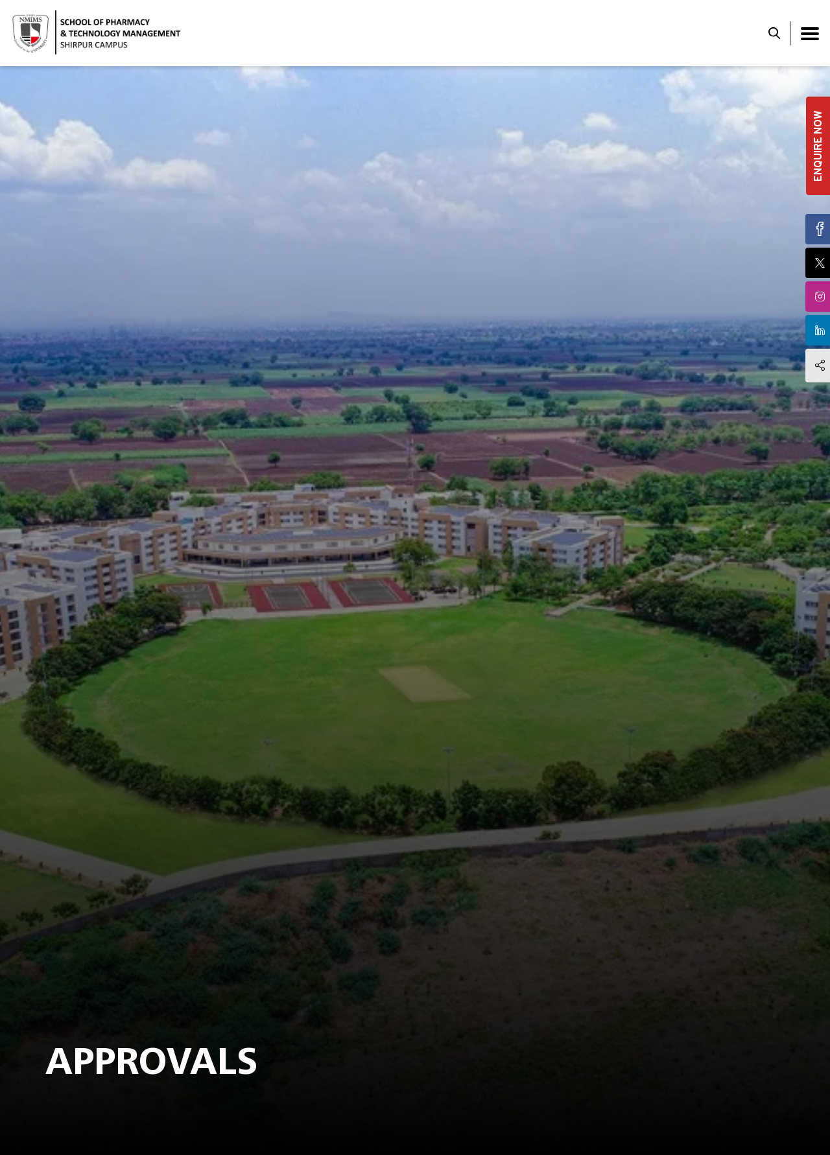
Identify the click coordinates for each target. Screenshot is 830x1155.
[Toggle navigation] (810, 33)
